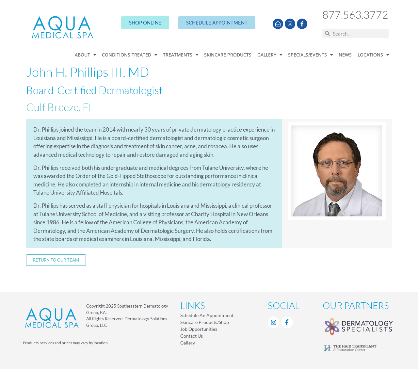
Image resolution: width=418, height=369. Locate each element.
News (345, 55)
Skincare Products (227, 55)
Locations (373, 55)
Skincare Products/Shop (204, 322)
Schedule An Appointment (206, 315)
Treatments (180, 55)
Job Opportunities (198, 329)
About (85, 55)
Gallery (269, 55)
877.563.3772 (355, 14)
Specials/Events (310, 55)
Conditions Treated (129, 55)
